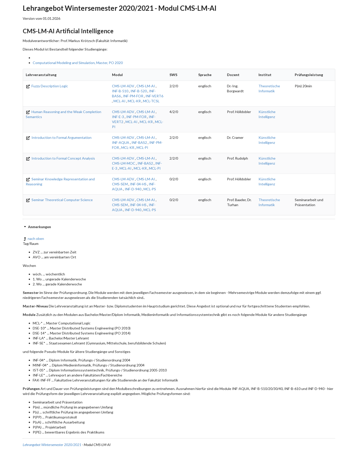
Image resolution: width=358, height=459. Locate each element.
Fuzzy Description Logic (47, 86)
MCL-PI (142, 147)
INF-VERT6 (154, 96)
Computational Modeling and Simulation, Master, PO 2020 (78, 63)
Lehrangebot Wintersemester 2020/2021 (52, 444)
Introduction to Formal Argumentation (59, 137)
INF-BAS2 (139, 142)
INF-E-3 (118, 117)
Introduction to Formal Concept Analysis (60, 158)
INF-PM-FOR (133, 96)
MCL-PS (150, 189)
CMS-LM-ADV (123, 86)
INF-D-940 (133, 189)
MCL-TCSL (151, 101)
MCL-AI (120, 101)
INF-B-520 (138, 91)
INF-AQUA (120, 142)
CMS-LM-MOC (123, 163)
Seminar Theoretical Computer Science (59, 200)
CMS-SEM (120, 184)
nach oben (33, 238)
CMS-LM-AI (145, 86)
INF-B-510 (120, 91)
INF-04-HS (138, 184)
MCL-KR (134, 101)
